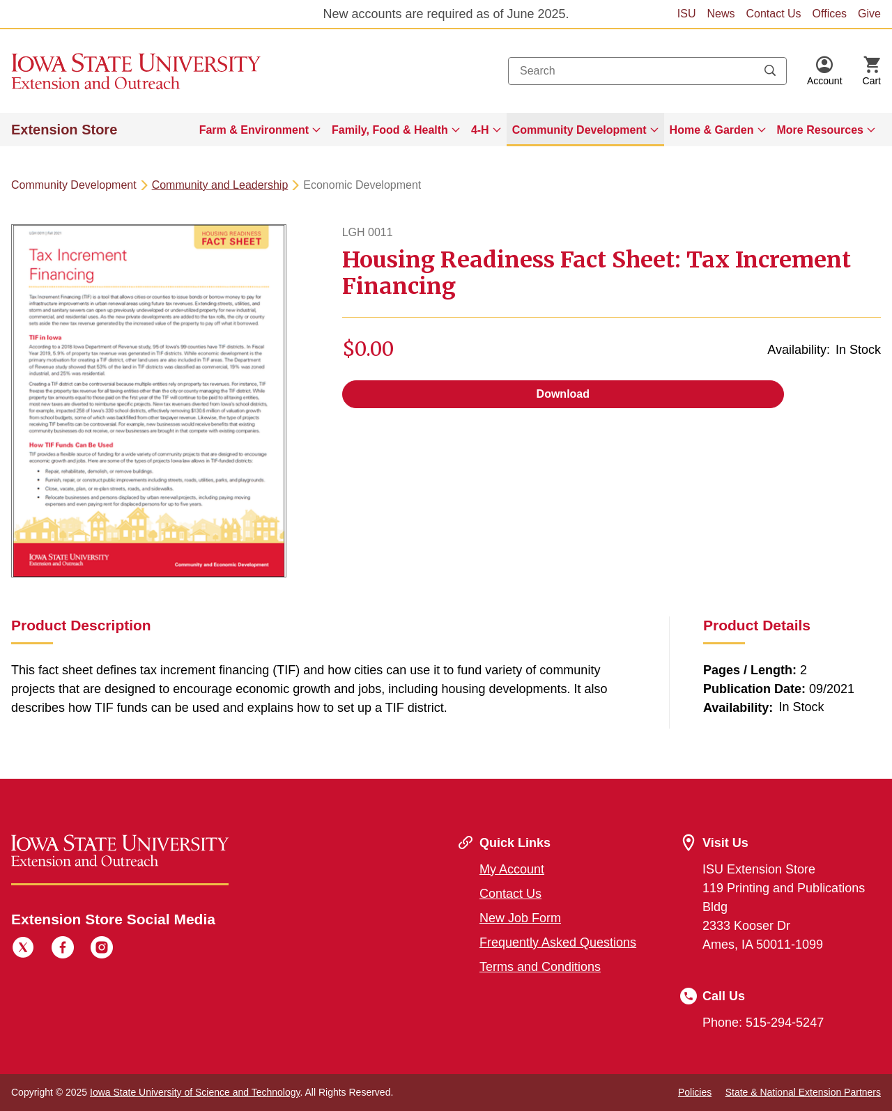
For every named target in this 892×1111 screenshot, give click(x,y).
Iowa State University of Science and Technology (195, 1092)
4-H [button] (480, 130)
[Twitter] (23, 949)
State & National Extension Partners (803, 1092)
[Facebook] (63, 949)
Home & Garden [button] (712, 130)
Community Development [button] (579, 130)
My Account (511, 869)
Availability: (798, 350)
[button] (824, 71)
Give (869, 14)
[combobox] (647, 71)
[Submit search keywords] (770, 71)
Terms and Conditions (540, 967)
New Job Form (520, 918)
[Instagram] (102, 949)
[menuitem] (260, 129)
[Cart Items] (872, 71)
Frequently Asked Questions (557, 942)
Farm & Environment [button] (254, 130)
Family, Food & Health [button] (390, 130)
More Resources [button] (820, 130)
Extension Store (64, 129)
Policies (695, 1092)
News (721, 14)
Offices (830, 14)
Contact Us (773, 14)
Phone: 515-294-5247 (763, 1023)
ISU (686, 14)
